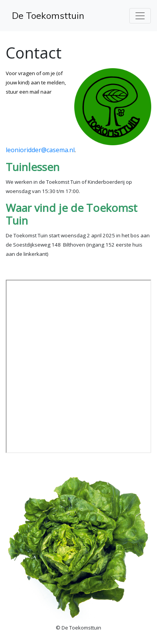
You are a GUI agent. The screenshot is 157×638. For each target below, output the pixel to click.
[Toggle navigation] (140, 16)
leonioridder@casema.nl (40, 150)
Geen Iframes (78, 366)
